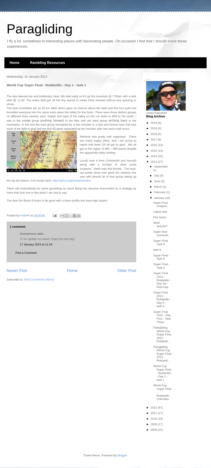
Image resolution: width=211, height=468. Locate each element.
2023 (154, 122)
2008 (154, 429)
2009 (154, 424)
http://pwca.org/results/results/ (72, 180)
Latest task (160, 211)
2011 (154, 413)
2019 (154, 128)
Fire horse (159, 217)
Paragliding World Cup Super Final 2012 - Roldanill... (162, 334)
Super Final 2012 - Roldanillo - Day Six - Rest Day (162, 280)
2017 (154, 139)
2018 (154, 134)
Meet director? (160, 224)
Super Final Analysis (160, 204)
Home (14, 63)
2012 (154, 407)
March (158, 186)
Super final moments (160, 233)
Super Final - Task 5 (161, 266)
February (160, 192)
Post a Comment (26, 252)
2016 (154, 145)
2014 (154, 156)
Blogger (122, 455)
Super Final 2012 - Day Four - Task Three (162, 317)
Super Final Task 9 (160, 242)
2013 (154, 161)
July (157, 175)
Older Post (126, 270)
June (157, 181)
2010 (154, 418)
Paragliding (40, 29)
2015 (154, 150)
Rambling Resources (47, 63)
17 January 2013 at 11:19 (36, 244)
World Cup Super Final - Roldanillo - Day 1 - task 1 (162, 372)
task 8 (157, 249)
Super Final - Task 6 (161, 257)
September (161, 166)
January (159, 198)
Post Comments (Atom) (39, 279)
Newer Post (17, 270)
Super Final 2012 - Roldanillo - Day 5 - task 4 (162, 299)
